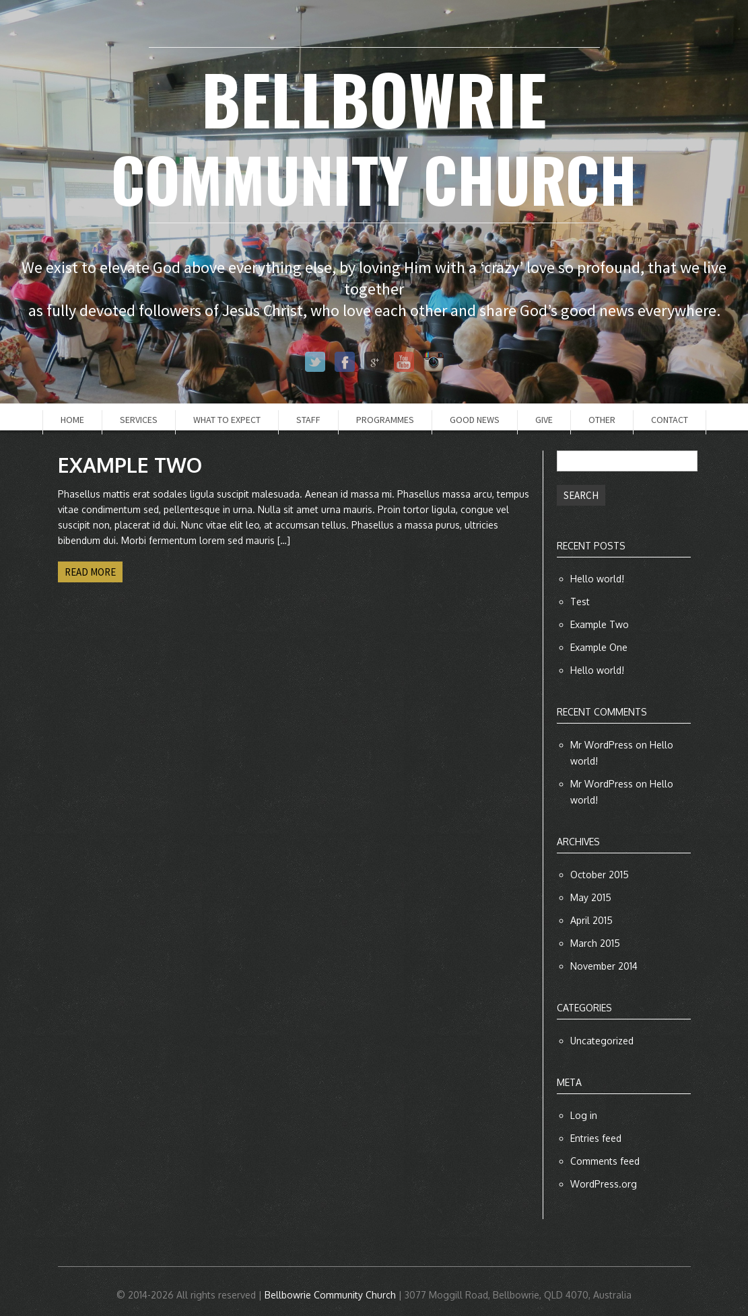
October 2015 (599, 874)
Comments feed (605, 1161)
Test (580, 601)
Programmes (385, 420)
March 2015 (595, 943)
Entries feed (595, 1138)
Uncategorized (602, 1040)
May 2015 (590, 897)
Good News (475, 420)
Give (544, 420)
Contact (669, 420)
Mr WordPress (601, 744)
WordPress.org (603, 1184)
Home (72, 420)
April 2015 (591, 920)
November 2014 (604, 966)
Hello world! (597, 578)
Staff (308, 420)
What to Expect (227, 420)
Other (601, 420)
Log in (583, 1115)
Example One (598, 647)
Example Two (599, 624)
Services (139, 420)
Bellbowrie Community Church (330, 1295)
